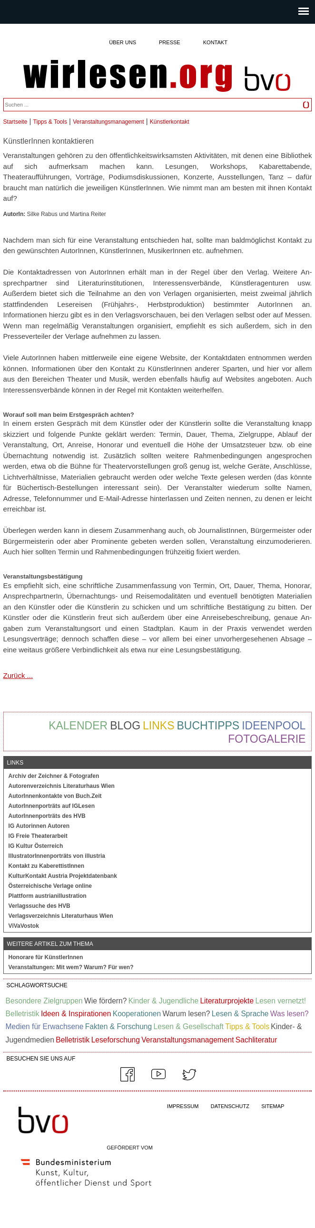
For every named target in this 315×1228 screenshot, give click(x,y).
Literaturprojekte (227, 1001)
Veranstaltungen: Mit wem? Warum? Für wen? (71, 967)
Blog (125, 725)
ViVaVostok (24, 926)
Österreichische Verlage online (50, 886)
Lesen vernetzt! (280, 1001)
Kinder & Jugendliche (163, 1001)
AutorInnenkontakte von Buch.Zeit (55, 796)
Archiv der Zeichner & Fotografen (54, 776)
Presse (169, 42)
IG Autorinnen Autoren (39, 826)
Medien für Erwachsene (45, 1026)
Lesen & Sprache (240, 1014)
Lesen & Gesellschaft (189, 1026)
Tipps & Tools (50, 121)
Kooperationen (137, 1014)
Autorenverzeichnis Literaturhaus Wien (62, 786)
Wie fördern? (105, 1001)
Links (158, 725)
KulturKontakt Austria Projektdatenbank (63, 876)
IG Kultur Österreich (36, 846)
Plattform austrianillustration (48, 896)
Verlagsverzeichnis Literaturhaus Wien (61, 916)
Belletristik (22, 1014)
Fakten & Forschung (118, 1026)
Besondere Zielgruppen (44, 1001)
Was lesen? (289, 1014)
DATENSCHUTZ (230, 1106)
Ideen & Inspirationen (76, 1014)
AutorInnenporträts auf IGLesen (52, 806)
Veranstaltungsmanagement (108, 121)
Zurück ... (18, 675)
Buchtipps (208, 725)
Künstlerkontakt (169, 121)
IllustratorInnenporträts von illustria (57, 856)
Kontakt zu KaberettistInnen (46, 866)
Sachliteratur (256, 1040)
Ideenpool (273, 725)
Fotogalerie (266, 739)
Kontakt (215, 42)
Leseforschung (115, 1040)
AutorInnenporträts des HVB (47, 816)
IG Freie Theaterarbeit (38, 836)
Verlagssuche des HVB (39, 906)
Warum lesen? (186, 1014)
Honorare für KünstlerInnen (46, 957)
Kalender (78, 725)
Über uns (122, 42)
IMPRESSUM (183, 1106)
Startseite (15, 121)
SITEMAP (272, 1106)
